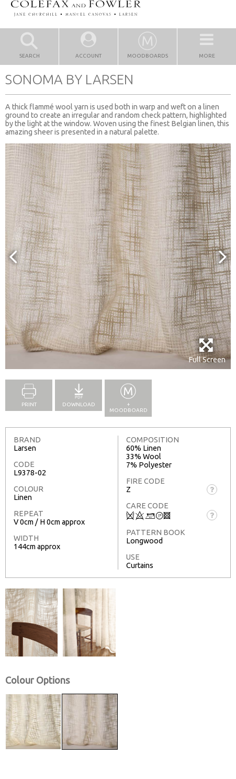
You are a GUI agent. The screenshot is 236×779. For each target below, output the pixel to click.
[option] (118, 256)
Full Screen (207, 350)
